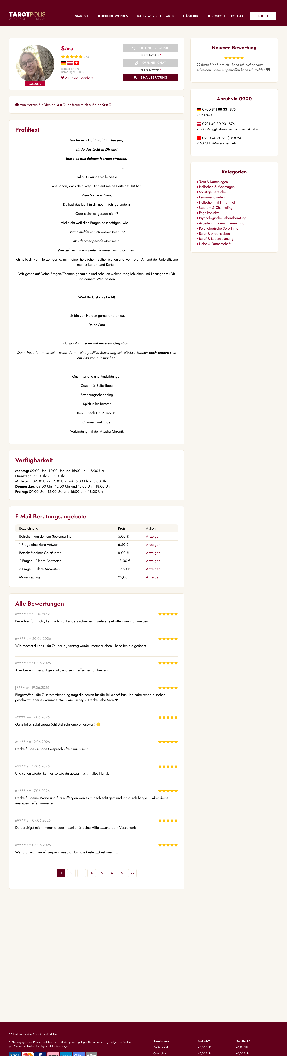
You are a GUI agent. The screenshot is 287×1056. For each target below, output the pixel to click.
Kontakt (238, 16)
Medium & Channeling (216, 207)
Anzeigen (153, 536)
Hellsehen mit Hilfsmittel (217, 202)
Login (263, 16)
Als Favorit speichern (77, 78)
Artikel (172, 16)
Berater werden (147, 16)
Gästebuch (192, 16)
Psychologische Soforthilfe (218, 228)
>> (132, 873)
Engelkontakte (209, 212)
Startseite (83, 16)
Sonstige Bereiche (212, 192)
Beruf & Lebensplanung (216, 238)
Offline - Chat (154, 62)
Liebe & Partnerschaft (214, 243)
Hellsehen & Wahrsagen (217, 186)
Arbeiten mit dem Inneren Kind (222, 223)
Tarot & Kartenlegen (213, 181)
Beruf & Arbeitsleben (214, 233)
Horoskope (216, 16)
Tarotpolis (27, 16)
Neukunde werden (112, 16)
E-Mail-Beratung (154, 77)
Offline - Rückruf (154, 48)
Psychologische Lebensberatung (222, 218)
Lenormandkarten (212, 197)
